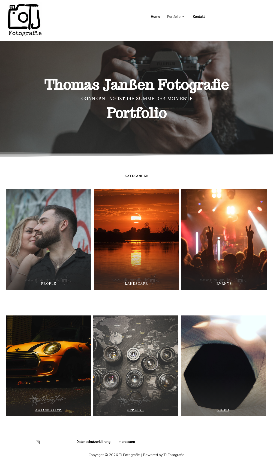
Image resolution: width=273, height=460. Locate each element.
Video (223, 410)
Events (224, 283)
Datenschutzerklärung (94, 442)
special (135, 410)
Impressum (126, 442)
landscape (136, 283)
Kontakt (199, 17)
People (49, 283)
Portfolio (176, 17)
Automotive (48, 410)
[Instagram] (37, 442)
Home (155, 17)
